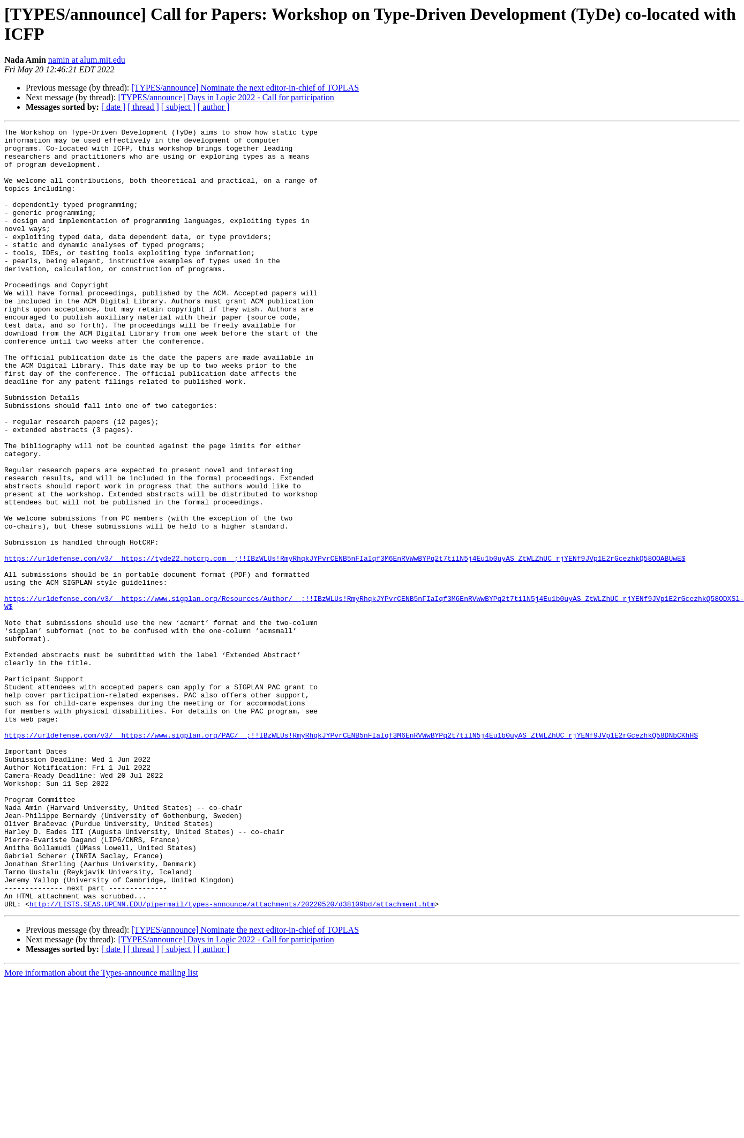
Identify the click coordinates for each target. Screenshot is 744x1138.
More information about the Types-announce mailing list (101, 1128)
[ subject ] (178, 106)
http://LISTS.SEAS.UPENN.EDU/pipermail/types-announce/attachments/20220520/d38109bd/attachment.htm (232, 1060)
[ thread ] (143, 106)
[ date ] (113, 106)
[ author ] (214, 106)
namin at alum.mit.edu (86, 59)
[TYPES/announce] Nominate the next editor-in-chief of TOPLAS (245, 87)
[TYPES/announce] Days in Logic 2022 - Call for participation (226, 97)
